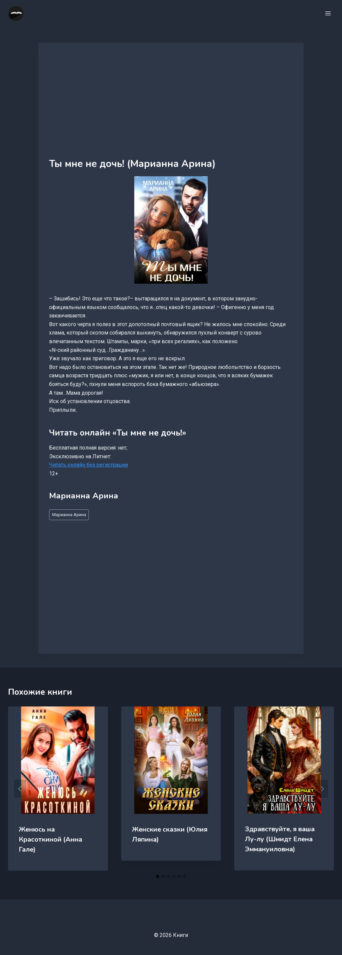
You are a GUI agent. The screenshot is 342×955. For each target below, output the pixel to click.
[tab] (157, 876)
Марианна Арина (69, 514)
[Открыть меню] (328, 13)
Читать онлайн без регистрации (88, 465)
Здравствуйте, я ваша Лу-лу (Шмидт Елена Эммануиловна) (280, 839)
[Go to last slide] (20, 789)
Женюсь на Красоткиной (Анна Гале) (50, 839)
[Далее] (322, 789)
